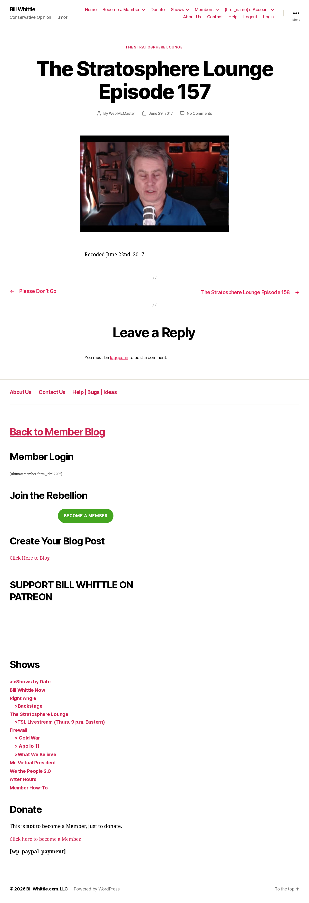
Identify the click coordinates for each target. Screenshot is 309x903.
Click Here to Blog (31, 558)
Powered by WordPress (97, 889)
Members (204, 9)
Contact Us (57, 392)
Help (233, 17)
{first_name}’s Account (247, 9)
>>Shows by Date (31, 682)
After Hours (24, 780)
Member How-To (30, 788)
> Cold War (28, 738)
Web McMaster (121, 114)
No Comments (200, 114)
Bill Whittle (23, 10)
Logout (250, 17)
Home (91, 9)
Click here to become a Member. (48, 839)
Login (268, 17)
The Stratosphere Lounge (154, 48)
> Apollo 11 (27, 747)
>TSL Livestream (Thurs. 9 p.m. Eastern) (63, 722)
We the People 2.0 (31, 771)
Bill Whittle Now (29, 690)
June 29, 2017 (161, 114)
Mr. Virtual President (34, 763)
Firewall (19, 731)
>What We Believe (36, 755)
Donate (158, 9)
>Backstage (28, 706)
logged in (119, 357)
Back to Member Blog (65, 432)
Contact (215, 17)
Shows (177, 9)
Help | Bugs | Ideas (105, 392)
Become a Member (121, 9)
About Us (192, 17)
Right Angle (24, 699)
